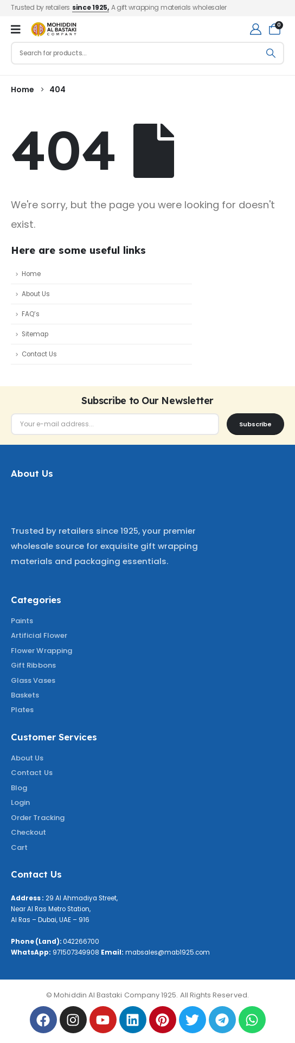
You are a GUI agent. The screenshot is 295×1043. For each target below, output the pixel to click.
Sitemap (35, 334)
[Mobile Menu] (16, 29)
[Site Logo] (54, 29)
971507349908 (76, 952)
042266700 (81, 941)
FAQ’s (31, 314)
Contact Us (39, 354)
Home (31, 274)
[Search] (271, 53)
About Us (36, 294)
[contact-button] (255, 424)
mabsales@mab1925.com (167, 952)
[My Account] (255, 29)
